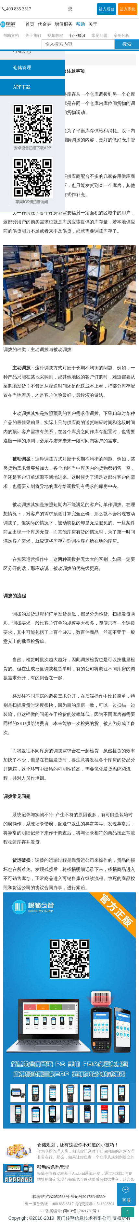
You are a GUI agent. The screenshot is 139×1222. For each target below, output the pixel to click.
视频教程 (55, 35)
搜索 (127, 44)
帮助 (80, 24)
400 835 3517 (18, 9)
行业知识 (77, 35)
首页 (29, 24)
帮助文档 (11, 35)
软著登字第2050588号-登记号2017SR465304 (69, 1196)
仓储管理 (22, 67)
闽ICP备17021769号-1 (81, 1211)
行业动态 (22, 51)
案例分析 (121, 35)
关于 (92, 24)
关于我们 (33, 35)
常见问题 (99, 35)
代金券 (44, 24)
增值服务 (64, 24)
